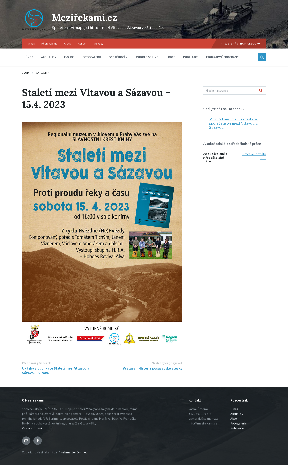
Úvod (25, 72)
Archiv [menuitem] (67, 43)
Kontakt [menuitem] (82, 43)
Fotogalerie (238, 423)
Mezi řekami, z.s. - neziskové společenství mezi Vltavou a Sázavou (233, 123)
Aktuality (42, 72)
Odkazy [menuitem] (98, 43)
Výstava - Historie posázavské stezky (152, 368)
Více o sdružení (32, 428)
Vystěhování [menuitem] (118, 57)
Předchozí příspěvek (36, 363)
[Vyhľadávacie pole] (234, 90)
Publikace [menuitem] (191, 57)
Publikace (237, 428)
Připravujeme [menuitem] (49, 43)
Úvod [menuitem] (29, 57)
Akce (233, 418)
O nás (234, 409)
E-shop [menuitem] (69, 57)
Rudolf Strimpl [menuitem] (148, 57)
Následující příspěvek (167, 363)
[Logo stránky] (34, 31)
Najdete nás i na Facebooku (240, 43)
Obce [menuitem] (171, 57)
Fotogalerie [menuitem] (92, 57)
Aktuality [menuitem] (48, 57)
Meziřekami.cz (85, 17)
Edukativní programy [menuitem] (222, 57)
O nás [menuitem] (31, 43)
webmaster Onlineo (74, 452)
